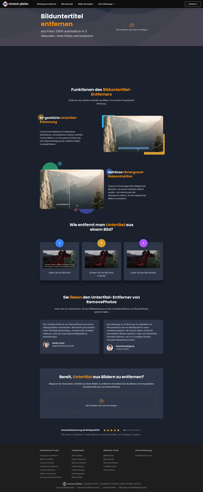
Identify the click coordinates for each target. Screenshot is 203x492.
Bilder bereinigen (85, 4)
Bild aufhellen (77, 477)
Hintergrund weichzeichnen (51, 477)
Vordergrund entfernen (49, 466)
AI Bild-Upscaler (78, 470)
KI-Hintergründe (78, 474)
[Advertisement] (101, 64)
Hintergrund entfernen (46, 4)
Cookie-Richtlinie (109, 487)
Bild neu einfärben (79, 463)
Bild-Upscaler (67, 4)
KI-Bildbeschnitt (109, 466)
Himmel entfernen (47, 463)
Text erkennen (109, 470)
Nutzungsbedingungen (65, 487)
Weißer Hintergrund (48, 474)
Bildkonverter (108, 456)
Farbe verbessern (79, 459)
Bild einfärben (77, 456)
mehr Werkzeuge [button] (105, 4)
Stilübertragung (78, 466)
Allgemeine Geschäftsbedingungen (133, 487)
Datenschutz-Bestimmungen (88, 487)
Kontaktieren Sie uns (143, 456)
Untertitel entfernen (47, 470)
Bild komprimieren (110, 463)
